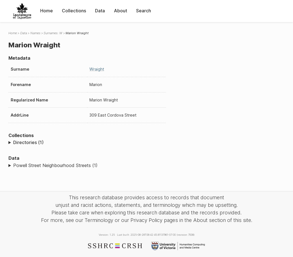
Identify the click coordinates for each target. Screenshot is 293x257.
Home (46, 10)
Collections (74, 10)
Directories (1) (28, 142)
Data (100, 10)
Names (35, 33)
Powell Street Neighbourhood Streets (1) (55, 165)
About (120, 10)
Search (143, 10)
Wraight (96, 69)
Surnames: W (53, 33)
